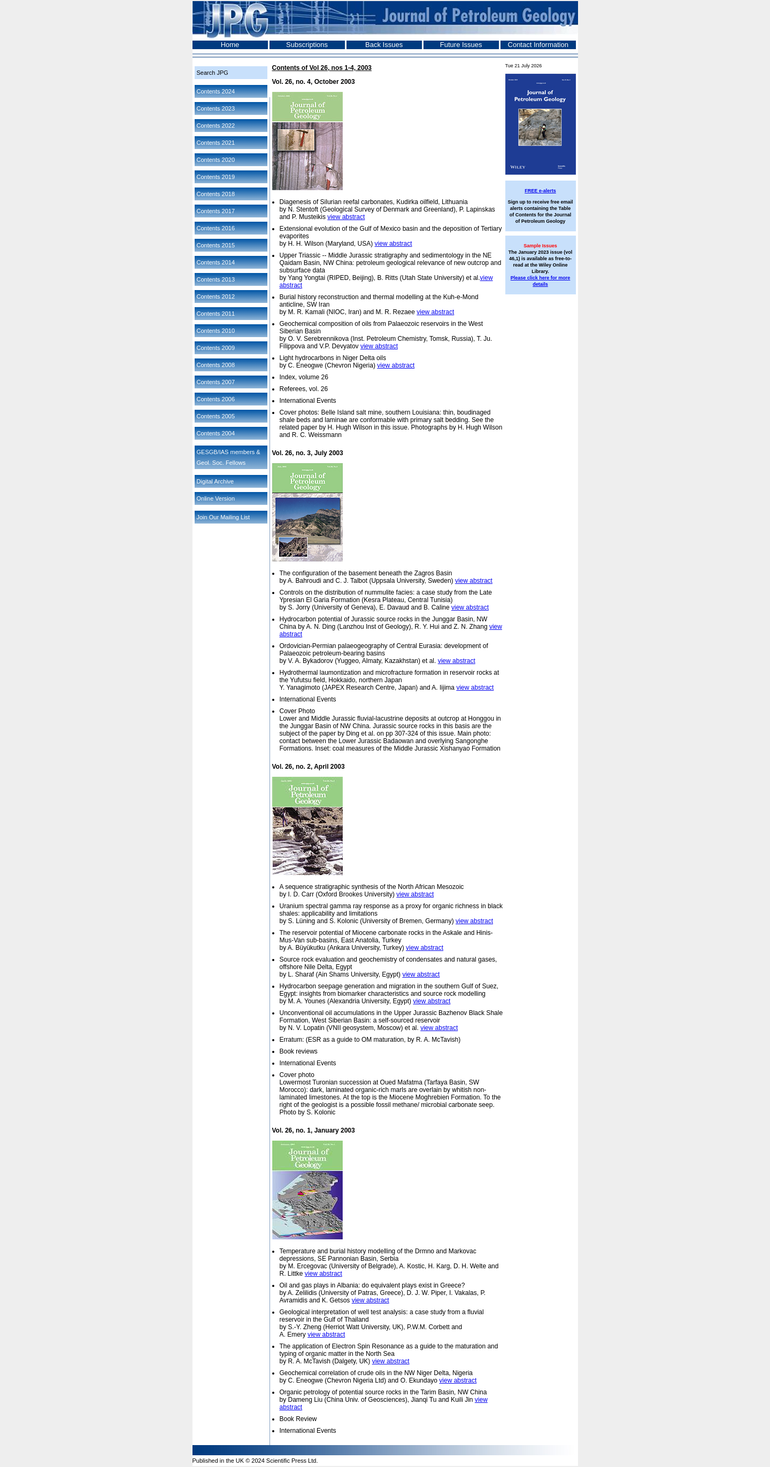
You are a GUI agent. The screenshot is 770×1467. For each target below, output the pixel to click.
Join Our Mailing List (223, 517)
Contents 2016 (216, 228)
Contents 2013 (216, 279)
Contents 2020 (216, 160)
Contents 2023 (216, 108)
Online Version (216, 498)
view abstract (346, 217)
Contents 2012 (216, 296)
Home (230, 45)
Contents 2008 (216, 365)
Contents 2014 (216, 262)
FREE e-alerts (540, 190)
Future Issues (461, 45)
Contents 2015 (216, 245)
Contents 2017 (216, 211)
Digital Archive (215, 481)
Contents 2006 (216, 399)
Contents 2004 (216, 433)
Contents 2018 (216, 194)
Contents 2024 (216, 91)
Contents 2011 (216, 313)
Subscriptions (307, 45)
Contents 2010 (216, 330)
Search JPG (212, 72)
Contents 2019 (216, 177)
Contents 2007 (216, 382)
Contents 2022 (216, 125)
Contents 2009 (216, 348)
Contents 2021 (216, 142)
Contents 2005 (216, 416)
